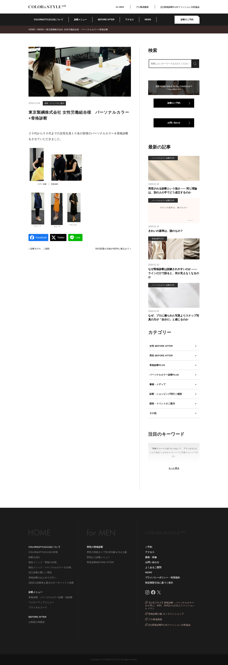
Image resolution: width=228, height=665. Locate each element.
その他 (173, 413)
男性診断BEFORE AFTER (100, 562)
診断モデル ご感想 (40, 248)
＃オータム (188, 463)
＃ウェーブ (175, 463)
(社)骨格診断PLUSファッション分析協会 (180, 7)
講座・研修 (151, 557)
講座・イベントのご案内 (54, 103)
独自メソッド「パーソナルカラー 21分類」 (50, 567)
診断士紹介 (34, 557)
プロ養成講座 (142, 7)
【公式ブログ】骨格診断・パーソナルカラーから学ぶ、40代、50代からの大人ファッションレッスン (169, 605)
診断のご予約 (187, 19)
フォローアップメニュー (41, 602)
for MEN (120, 7)
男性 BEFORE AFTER (173, 355)
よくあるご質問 (153, 567)
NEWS (148, 19)
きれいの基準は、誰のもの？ (165, 230)
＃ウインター (160, 463)
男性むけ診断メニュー (98, 557)
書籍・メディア (173, 384)
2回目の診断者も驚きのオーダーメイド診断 (51, 582)
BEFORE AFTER (37, 617)
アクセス (129, 19)
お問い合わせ (173, 123)
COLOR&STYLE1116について (48, 19)
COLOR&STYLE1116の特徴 (43, 552)
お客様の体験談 (36, 622)
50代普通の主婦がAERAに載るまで (112, 248)
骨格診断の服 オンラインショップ (164, 614)
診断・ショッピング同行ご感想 (173, 394)
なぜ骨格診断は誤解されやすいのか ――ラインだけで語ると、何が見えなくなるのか (173, 273)
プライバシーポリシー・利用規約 (162, 577)
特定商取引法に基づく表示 (159, 582)
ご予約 (148, 547)
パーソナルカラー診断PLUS (173, 375)
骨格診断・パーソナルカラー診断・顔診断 (50, 597)
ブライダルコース (37, 607)
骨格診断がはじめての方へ (42, 577)
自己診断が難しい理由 (40, 572)
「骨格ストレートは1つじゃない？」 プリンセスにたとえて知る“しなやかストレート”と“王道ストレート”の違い (174, 452)
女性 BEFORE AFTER (173, 346)
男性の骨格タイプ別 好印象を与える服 (107, 552)
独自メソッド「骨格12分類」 (43, 562)
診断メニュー (80, 19)
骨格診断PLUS (173, 365)
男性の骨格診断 (95, 547)
